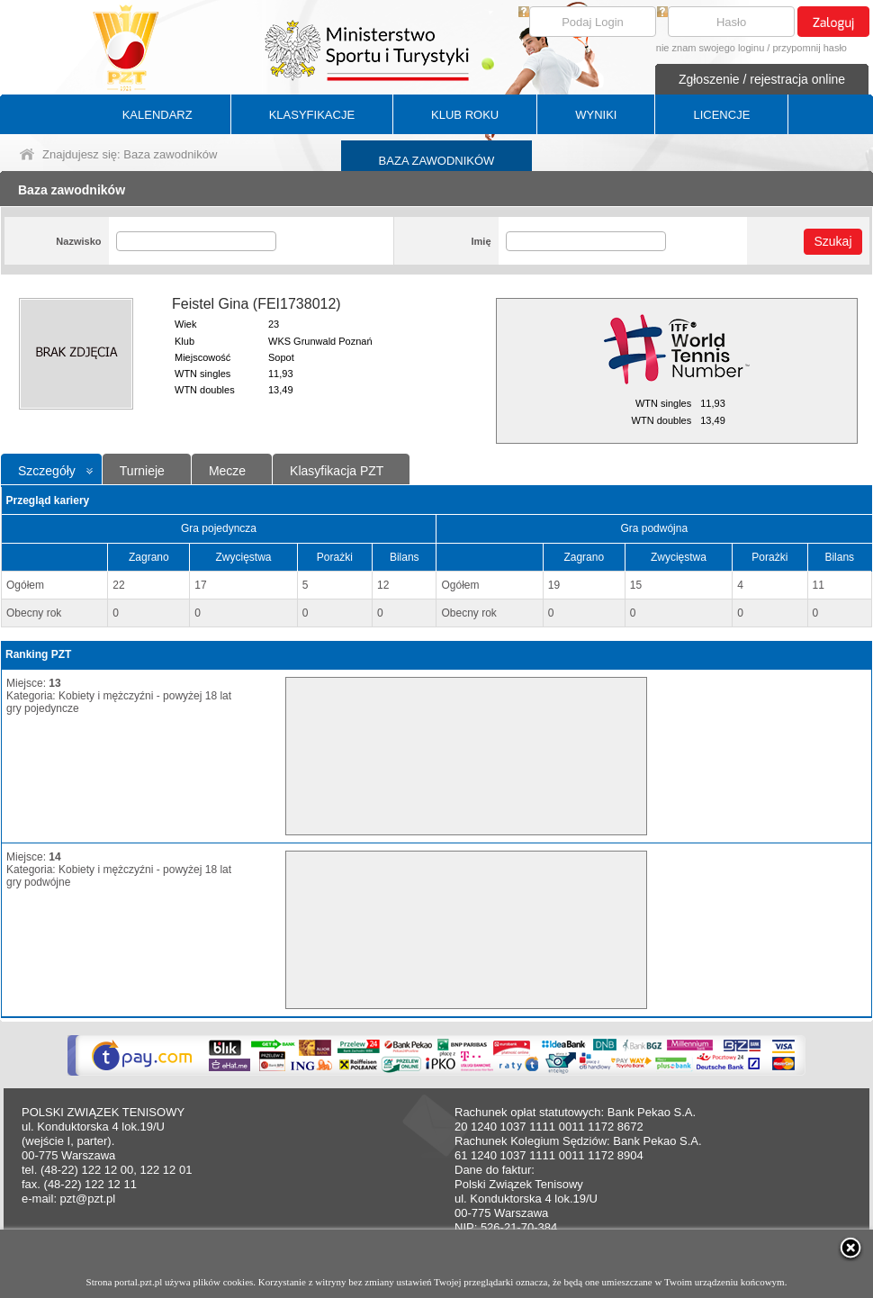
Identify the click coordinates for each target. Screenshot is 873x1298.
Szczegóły (47, 471)
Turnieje (142, 471)
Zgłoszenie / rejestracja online (762, 79)
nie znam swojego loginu (710, 47)
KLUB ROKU (465, 115)
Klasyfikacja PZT (336, 471)
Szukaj (832, 241)
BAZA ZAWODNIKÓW (437, 160)
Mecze (227, 471)
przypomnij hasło (809, 47)
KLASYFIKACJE (312, 115)
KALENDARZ (157, 115)
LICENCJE (721, 115)
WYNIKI (595, 115)
